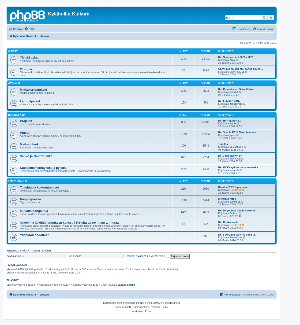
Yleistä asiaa (29, 57)
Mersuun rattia (227, 198)
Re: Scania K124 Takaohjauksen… (239, 132)
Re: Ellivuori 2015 (229, 101)
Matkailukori (29, 144)
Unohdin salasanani (137, 256)
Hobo (232, 123)
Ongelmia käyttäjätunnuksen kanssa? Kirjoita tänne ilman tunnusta (69, 222)
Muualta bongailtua (34, 211)
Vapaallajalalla (126, 284)
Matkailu (14, 83)
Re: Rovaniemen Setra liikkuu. (236, 89)
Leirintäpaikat (30, 101)
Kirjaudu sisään (18, 250)
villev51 (233, 92)
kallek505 (234, 201)
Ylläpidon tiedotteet (34, 235)
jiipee (232, 135)
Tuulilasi (223, 144)
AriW (232, 60)
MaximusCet (236, 71)
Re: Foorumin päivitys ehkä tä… (237, 234)
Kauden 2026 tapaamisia (233, 187)
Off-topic (26, 69)
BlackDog (234, 158)
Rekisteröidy (42, 250)
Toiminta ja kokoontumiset (39, 187)
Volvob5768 (236, 146)
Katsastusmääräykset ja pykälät (43, 168)
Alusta (24, 132)
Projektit (26, 121)
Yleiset (13, 51)
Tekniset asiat (17, 115)
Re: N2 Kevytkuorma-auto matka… (239, 167)
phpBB (139, 303)
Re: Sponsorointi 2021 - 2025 (235, 57)
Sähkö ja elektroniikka (36, 156)
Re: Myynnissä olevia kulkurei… (238, 210)
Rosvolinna (235, 237)
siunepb (234, 170)
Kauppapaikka (30, 199)
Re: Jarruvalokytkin (230, 155)
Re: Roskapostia (228, 222)
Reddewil (235, 189)
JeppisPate (235, 103)
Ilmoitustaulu (17, 181)
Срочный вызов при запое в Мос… (240, 68)
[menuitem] (29, 29)
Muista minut (159, 256)
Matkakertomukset (33, 89)
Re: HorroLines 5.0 (229, 120)
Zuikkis (233, 213)
